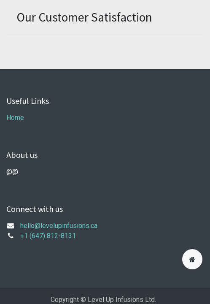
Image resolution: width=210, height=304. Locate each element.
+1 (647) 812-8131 (48, 236)
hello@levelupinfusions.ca (58, 226)
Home (15, 118)
